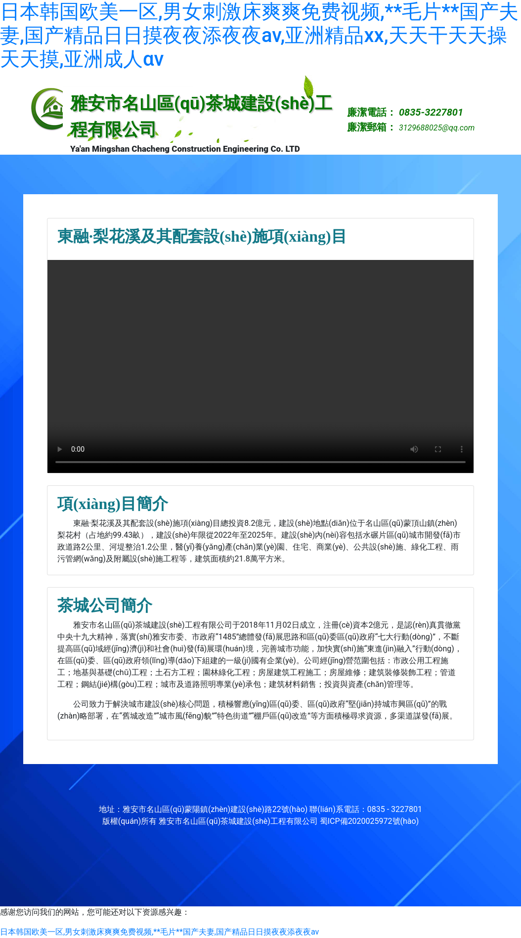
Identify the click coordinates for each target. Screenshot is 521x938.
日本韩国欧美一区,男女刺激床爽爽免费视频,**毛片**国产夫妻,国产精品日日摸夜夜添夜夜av (159, 932)
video (260, 366)
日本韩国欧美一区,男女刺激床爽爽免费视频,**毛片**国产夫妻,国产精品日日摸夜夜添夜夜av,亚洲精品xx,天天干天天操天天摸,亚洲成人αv (259, 35)
